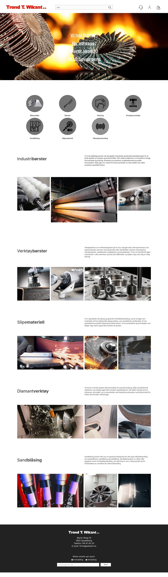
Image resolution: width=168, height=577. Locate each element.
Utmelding (92, 560)
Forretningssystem (92, 575)
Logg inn (149, 7)
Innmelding (78, 560)
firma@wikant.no (87, 546)
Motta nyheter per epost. (84, 556)
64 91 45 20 (88, 543)
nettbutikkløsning (108, 575)
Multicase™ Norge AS (130, 575)
